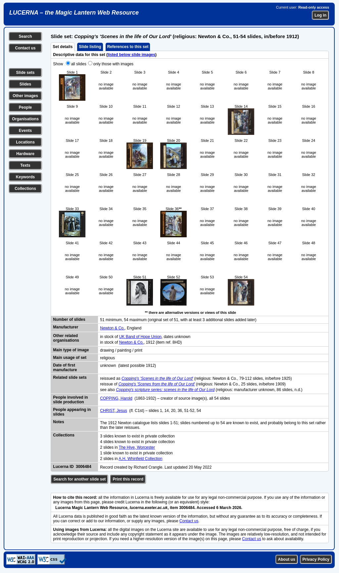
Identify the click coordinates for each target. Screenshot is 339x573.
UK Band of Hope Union (140, 336)
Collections (25, 188)
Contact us (25, 48)
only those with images (113, 64)
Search (25, 36)
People (25, 107)
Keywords (25, 177)
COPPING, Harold (116, 398)
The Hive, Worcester (137, 447)
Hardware (25, 153)
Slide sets (25, 72)
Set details (63, 46)
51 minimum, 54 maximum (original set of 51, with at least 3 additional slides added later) (178, 319)
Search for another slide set (79, 479)
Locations (25, 142)
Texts (25, 165)
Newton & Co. (112, 328)
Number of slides (69, 319)
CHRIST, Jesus (113, 410)
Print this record (128, 479)
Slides (25, 84)
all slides (78, 64)
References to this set (128, 46)
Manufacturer (65, 327)
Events (25, 130)
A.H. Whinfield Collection (140, 458)
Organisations (25, 119)
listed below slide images (131, 54)
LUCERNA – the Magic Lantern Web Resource (74, 12)
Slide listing (90, 46)
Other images (25, 95)
